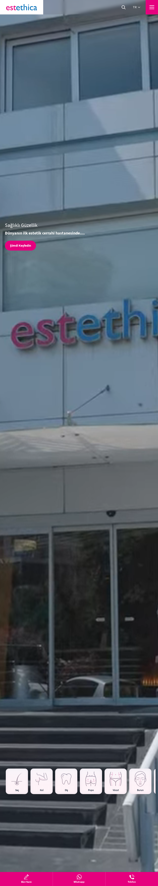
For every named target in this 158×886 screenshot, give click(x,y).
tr (137, 7)
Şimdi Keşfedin (20, 245)
